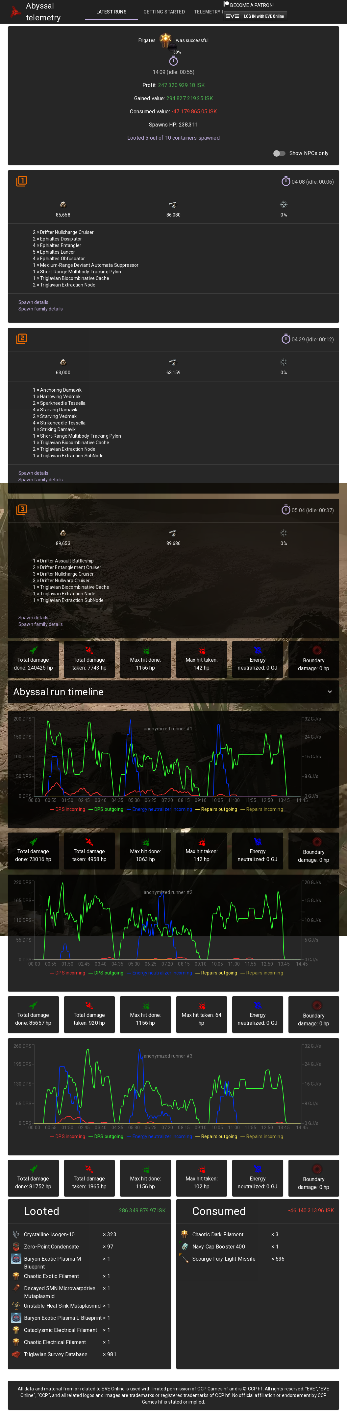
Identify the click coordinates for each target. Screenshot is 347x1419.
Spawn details (33, 298)
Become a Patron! (248, 5)
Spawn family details (40, 305)
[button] (173, 691)
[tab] (111, 12)
